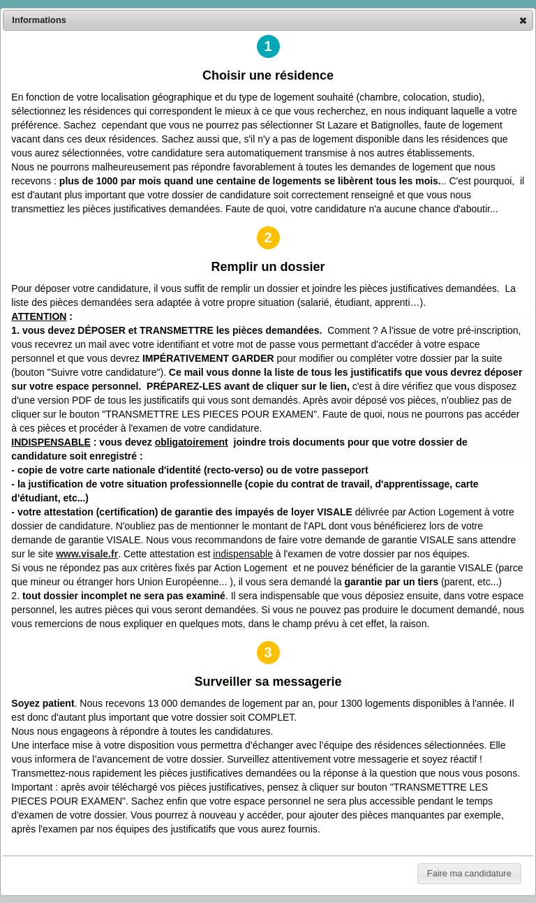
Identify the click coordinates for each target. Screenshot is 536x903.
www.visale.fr (87, 553)
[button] (523, 20)
